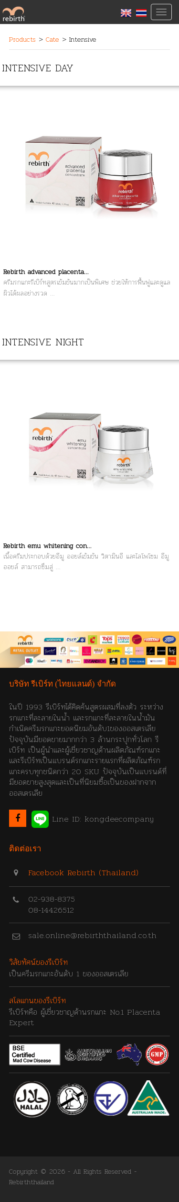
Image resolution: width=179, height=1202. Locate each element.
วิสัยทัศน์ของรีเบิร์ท (38, 962)
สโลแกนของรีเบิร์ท (37, 1000)
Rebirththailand (31, 1182)
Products (22, 39)
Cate (52, 39)
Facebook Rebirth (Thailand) (83, 872)
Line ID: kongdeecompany (93, 819)
